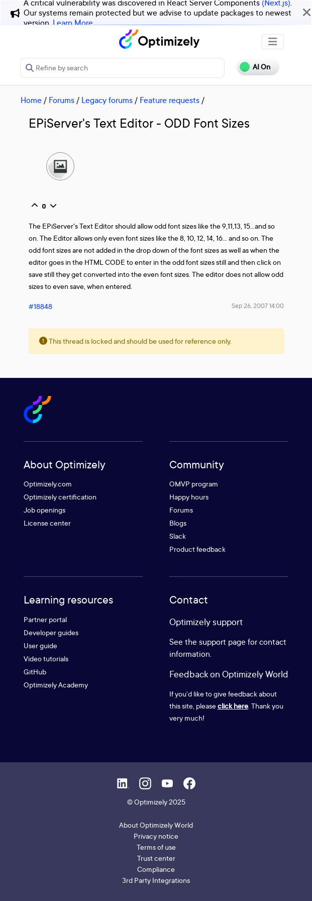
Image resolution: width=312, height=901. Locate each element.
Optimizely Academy (56, 684)
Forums (61, 100)
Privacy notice (156, 836)
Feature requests (169, 100)
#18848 (40, 306)
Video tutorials (46, 658)
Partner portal (45, 619)
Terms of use (156, 847)
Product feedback (197, 549)
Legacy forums (107, 100)
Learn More (73, 22)
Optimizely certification (60, 497)
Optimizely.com (48, 483)
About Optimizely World (156, 825)
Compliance (156, 869)
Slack (177, 536)
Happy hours (189, 497)
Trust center (156, 858)
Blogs (177, 523)
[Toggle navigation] (273, 41)
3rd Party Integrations (156, 880)
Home (31, 100)
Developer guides (51, 632)
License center (47, 523)
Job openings (44, 510)
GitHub (35, 671)
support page (222, 641)
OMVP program (193, 483)
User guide (40, 645)
